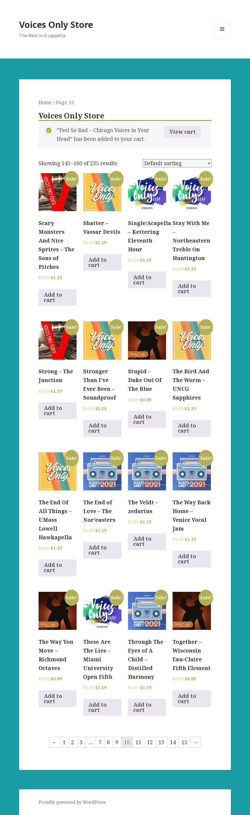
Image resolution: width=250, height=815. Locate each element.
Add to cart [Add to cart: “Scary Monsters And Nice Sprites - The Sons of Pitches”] (53, 297)
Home (45, 102)
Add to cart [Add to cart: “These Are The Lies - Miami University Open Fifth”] (97, 707)
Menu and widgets (222, 37)
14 (173, 742)
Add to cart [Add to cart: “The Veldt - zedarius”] (142, 541)
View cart (183, 131)
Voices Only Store (56, 24)
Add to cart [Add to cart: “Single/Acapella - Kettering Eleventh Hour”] (142, 280)
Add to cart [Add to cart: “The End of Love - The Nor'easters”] (97, 550)
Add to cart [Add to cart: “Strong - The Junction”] (53, 410)
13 (161, 742)
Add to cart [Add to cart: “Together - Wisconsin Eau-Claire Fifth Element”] (187, 698)
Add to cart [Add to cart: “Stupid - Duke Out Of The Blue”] (142, 419)
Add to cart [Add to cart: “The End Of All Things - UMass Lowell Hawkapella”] (53, 567)
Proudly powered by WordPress (72, 802)
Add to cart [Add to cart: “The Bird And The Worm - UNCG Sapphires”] (187, 428)
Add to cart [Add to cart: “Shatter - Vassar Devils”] (97, 262)
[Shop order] (177, 163)
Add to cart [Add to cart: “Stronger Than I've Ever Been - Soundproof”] (97, 428)
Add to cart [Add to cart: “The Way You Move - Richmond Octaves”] (53, 698)
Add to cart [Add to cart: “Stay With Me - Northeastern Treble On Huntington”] (187, 289)
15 (184, 742)
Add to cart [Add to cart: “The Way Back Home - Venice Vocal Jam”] (187, 559)
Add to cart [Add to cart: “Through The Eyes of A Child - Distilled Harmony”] (142, 707)
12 (150, 742)
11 (138, 742)
